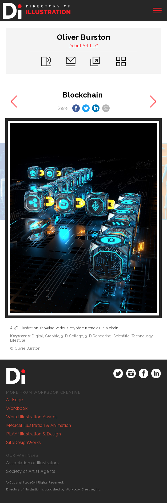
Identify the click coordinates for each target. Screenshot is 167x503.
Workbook (16, 408)
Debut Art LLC (83, 45)
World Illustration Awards (32, 416)
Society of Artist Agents (30, 471)
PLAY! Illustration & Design (33, 433)
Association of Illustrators (32, 462)
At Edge (14, 399)
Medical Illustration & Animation (38, 425)
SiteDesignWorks (23, 442)
